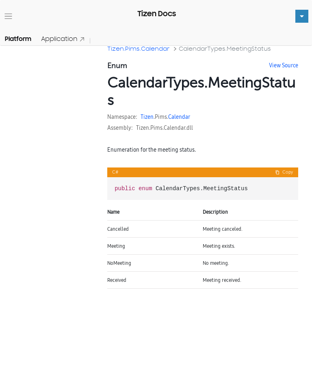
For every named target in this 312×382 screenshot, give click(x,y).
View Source (283, 65)
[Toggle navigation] (8, 16)
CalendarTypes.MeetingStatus (225, 48)
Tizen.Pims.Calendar (138, 48)
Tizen (147, 117)
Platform (18, 39)
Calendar (179, 117)
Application (63, 38)
